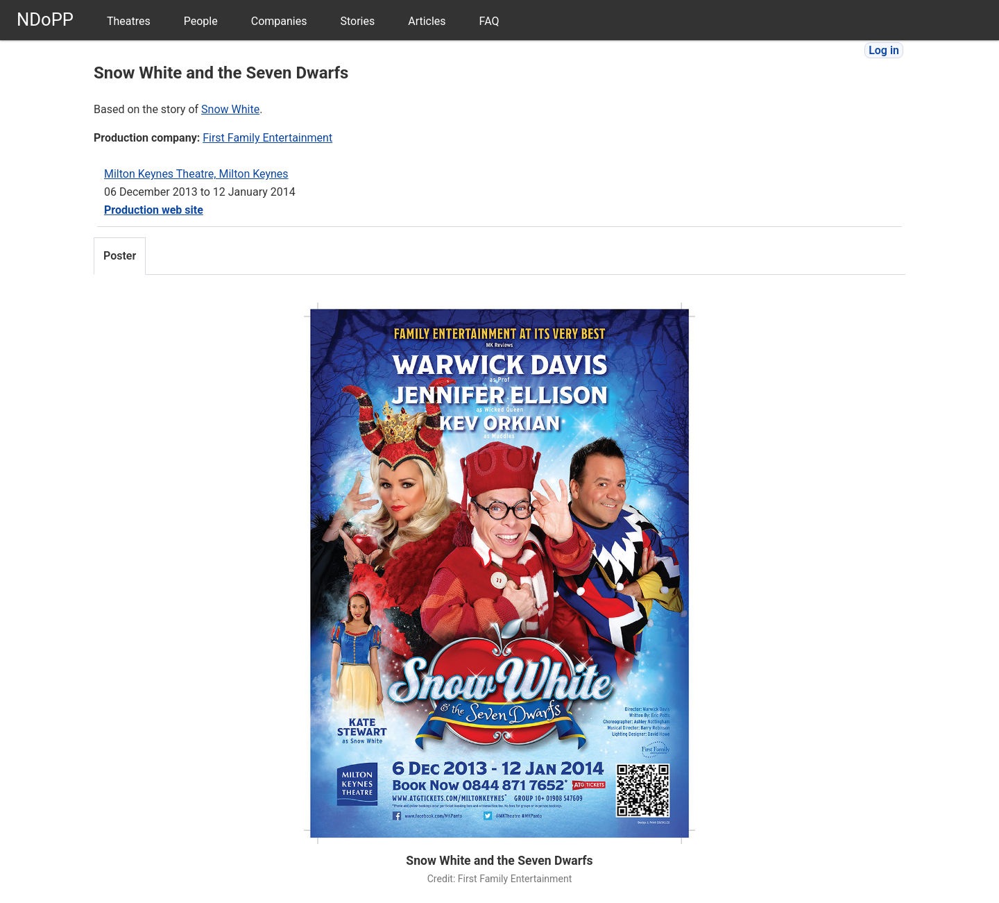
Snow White (230, 109)
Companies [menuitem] (279, 21)
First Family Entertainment (267, 137)
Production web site (153, 210)
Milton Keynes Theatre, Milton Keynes (196, 173)
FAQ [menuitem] (489, 21)
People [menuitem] (201, 21)
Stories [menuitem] (357, 21)
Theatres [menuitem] (129, 21)
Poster (119, 255)
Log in (884, 50)
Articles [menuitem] (426, 21)
